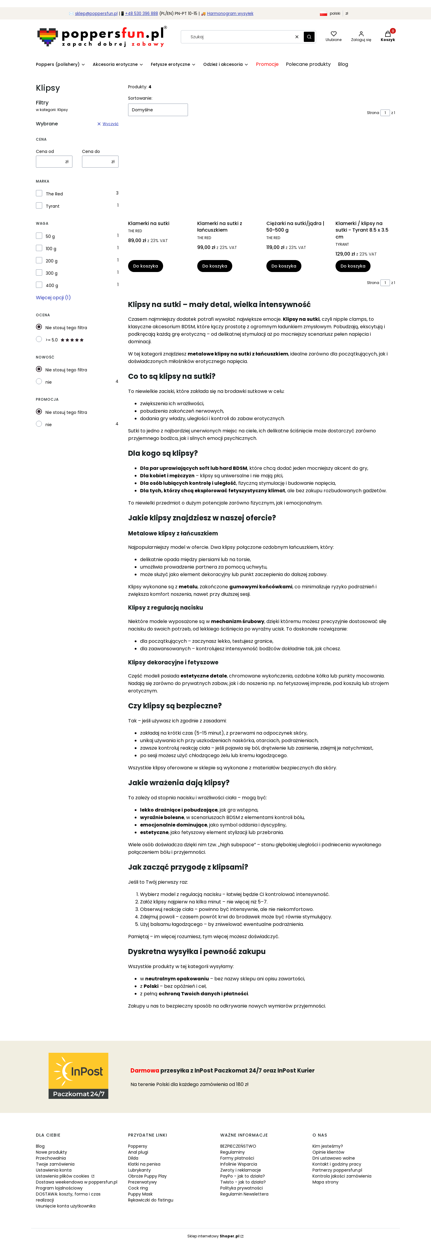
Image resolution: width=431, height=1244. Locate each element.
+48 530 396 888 (141, 13)
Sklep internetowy (213, 1236)
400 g (52, 285)
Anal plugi (138, 1152)
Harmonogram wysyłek (230, 13)
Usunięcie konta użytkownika (65, 1206)
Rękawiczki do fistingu (150, 1200)
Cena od (45, 151)
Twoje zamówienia (55, 1164)
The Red (54, 194)
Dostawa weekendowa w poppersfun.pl (76, 1182)
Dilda (133, 1158)
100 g (51, 249)
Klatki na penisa (144, 1164)
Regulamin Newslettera (244, 1194)
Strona (373, 112)
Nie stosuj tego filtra (66, 328)
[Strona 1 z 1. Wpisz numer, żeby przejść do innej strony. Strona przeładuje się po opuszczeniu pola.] (385, 113)
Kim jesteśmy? (327, 1146)
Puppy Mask (140, 1194)
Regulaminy (232, 1152)
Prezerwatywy (142, 1182)
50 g (50, 236)
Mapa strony (325, 1182)
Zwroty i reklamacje (240, 1170)
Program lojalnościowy (59, 1188)
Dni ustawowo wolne (333, 1158)
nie (48, 382)
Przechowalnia (51, 1158)
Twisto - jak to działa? (243, 1182)
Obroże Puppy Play (147, 1176)
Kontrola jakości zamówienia (341, 1176)
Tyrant (53, 206)
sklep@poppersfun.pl (96, 13)
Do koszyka (145, 266)
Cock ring (138, 1188)
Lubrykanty (139, 1170)
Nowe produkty (51, 1152)
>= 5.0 (64, 340)
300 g (51, 273)
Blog (40, 1146)
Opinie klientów (328, 1152)
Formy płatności (237, 1158)
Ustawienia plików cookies (63, 1176)
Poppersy (137, 1146)
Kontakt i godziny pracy (336, 1164)
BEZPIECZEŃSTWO (238, 1146)
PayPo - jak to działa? (242, 1176)
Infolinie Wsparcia (238, 1164)
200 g (51, 261)
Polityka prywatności (241, 1188)
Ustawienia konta (54, 1170)
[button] (309, 37)
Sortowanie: (140, 98)
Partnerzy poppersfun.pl (337, 1170)
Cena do (91, 151)
